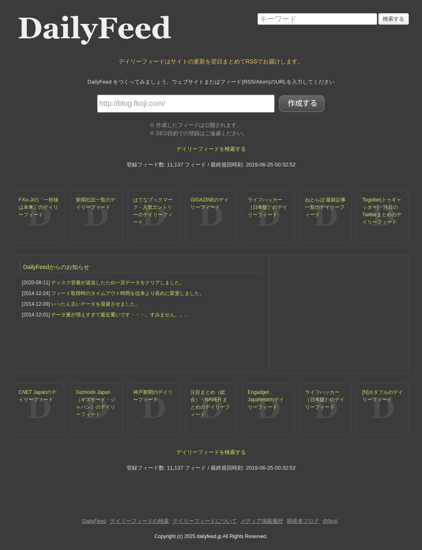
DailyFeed (94, 521)
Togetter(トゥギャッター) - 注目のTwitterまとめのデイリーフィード (381, 211)
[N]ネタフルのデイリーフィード (382, 396)
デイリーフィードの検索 (139, 521)
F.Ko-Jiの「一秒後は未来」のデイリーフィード (39, 207)
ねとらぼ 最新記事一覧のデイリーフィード (325, 207)
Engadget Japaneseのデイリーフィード (266, 399)
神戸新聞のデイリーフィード (153, 396)
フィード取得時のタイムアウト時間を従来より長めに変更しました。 (127, 293)
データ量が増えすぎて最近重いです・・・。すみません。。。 (120, 315)
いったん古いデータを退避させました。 (95, 304)
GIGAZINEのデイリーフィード (209, 203)
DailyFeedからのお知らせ (56, 267)
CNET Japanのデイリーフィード (37, 396)
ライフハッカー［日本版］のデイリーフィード (267, 207)
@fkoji (330, 521)
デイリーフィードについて (205, 521)
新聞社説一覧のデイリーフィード (95, 203)
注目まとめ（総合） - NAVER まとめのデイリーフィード (210, 403)
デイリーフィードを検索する (211, 149)
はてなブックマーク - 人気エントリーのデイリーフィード (153, 211)
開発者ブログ (303, 521)
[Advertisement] (339, 313)
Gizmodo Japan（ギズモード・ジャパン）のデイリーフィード (95, 403)
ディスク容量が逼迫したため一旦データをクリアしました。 (118, 283)
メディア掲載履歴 (261, 521)
